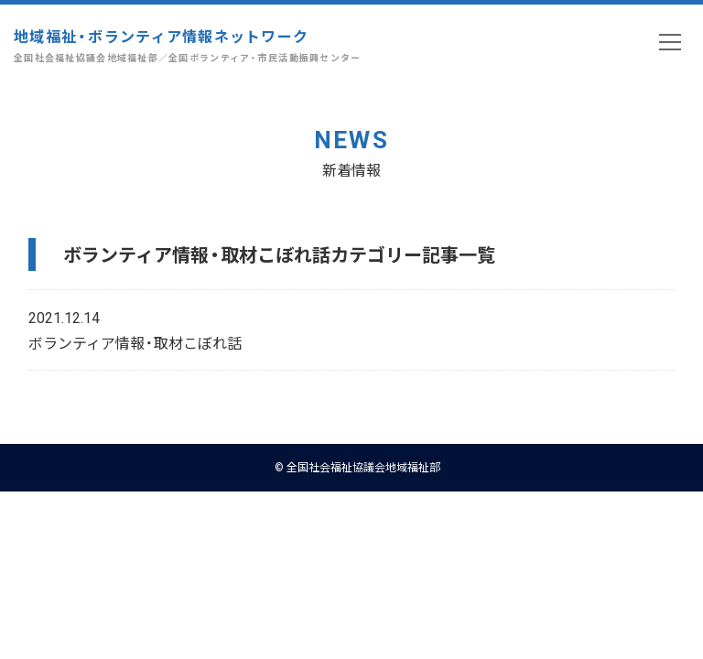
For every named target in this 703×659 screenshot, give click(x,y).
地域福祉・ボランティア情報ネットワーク (188, 45)
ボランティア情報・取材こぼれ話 (135, 342)
